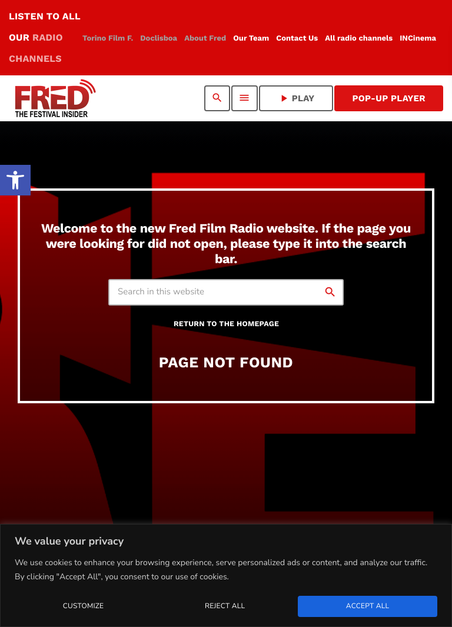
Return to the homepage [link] (226, 324)
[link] (15, 180)
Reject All (225, 606)
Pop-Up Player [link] (389, 98)
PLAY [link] (296, 98)
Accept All (367, 606)
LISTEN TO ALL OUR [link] (44, 37)
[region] (226, 575)
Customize (83, 606)
